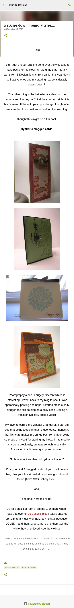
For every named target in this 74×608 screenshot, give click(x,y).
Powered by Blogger (37, 603)
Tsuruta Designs (18, 5)
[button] (5, 35)
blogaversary (12, 568)
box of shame (29, 568)
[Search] (70, 5)
